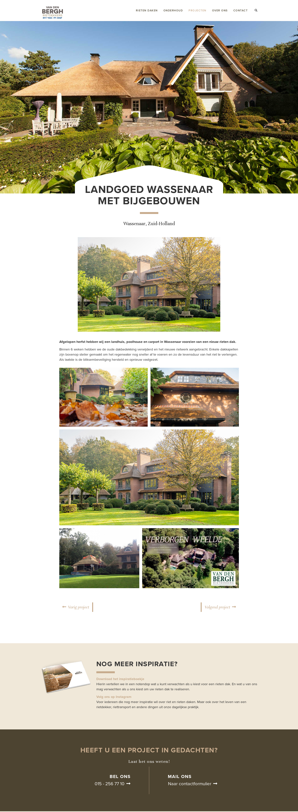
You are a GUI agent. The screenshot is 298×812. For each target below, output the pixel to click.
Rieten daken (147, 10)
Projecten (197, 10)
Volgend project (217, 607)
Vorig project (78, 607)
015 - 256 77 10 (109, 784)
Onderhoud (173, 10)
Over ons (220, 10)
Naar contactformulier (189, 784)
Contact (240, 10)
